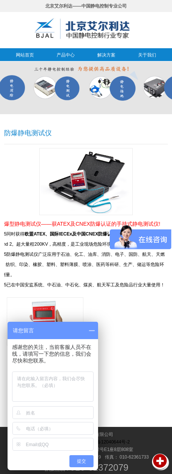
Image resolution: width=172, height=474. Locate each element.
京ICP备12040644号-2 (107, 442)
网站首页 (25, 55)
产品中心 (66, 55)
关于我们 (147, 55)
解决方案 (106, 55)
